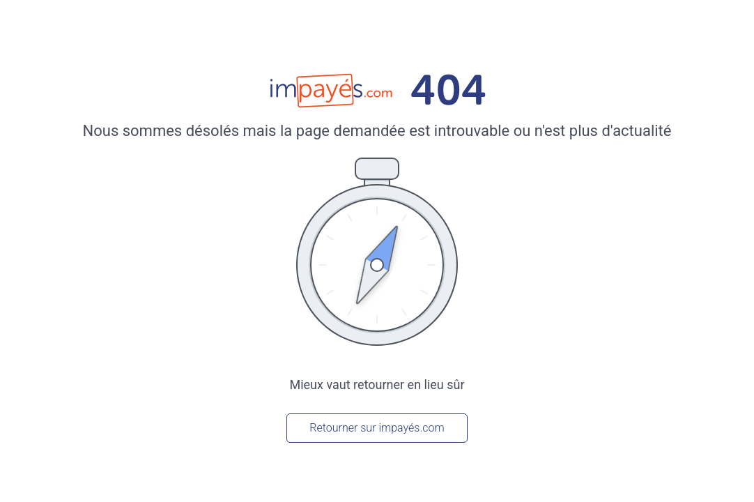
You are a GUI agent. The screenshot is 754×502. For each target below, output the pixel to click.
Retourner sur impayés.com (376, 427)
